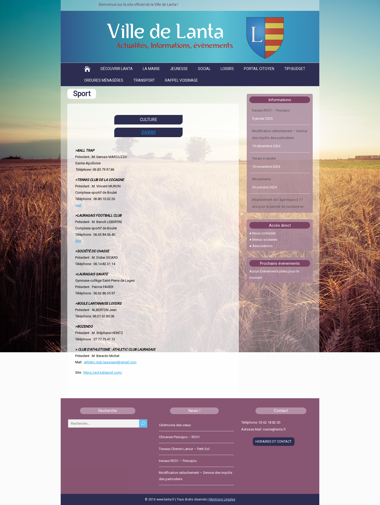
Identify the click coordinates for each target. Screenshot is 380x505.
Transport (144, 80)
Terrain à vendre (264, 158)
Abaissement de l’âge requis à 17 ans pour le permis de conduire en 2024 (278, 206)
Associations (262, 246)
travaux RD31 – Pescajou (271, 110)
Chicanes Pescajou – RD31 (179, 437)
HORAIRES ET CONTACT (273, 441)
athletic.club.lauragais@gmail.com (110, 362)
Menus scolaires (264, 240)
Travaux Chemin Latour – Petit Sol (184, 449)
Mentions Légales (222, 499)
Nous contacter (264, 233)
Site (78, 241)
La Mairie (151, 69)
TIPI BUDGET (294, 69)
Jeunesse (179, 69)
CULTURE (148, 119)
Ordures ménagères (103, 80)
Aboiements (261, 179)
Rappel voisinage (181, 80)
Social (204, 69)
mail (78, 205)
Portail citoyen (259, 69)
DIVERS (148, 132)
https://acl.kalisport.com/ (102, 372)
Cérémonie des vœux (175, 425)
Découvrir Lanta (117, 69)
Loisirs (227, 69)
